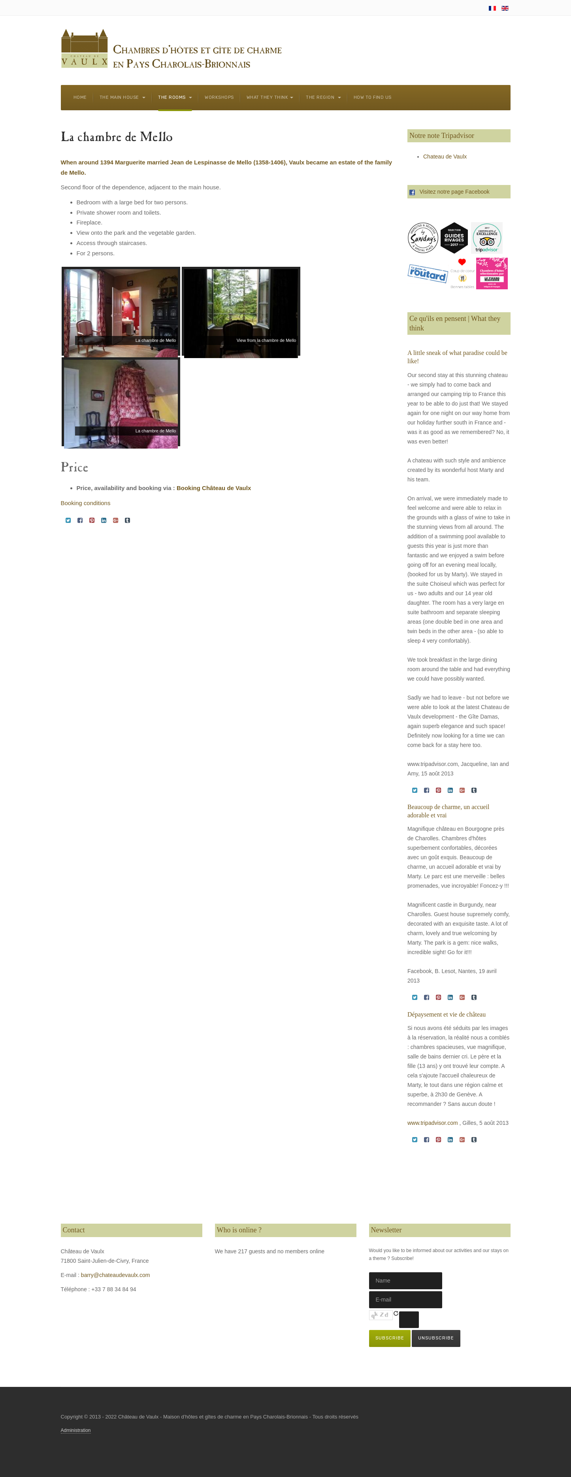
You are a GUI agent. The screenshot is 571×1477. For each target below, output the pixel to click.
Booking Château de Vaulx (214, 488)
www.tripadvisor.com (432, 1123)
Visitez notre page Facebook (449, 192)
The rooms (175, 97)
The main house (123, 97)
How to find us (373, 97)
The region (323, 97)
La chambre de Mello (117, 138)
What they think (270, 97)
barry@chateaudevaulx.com (115, 1275)
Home (80, 97)
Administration (76, 1430)
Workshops (219, 97)
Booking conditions (86, 503)
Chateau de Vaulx (445, 156)
